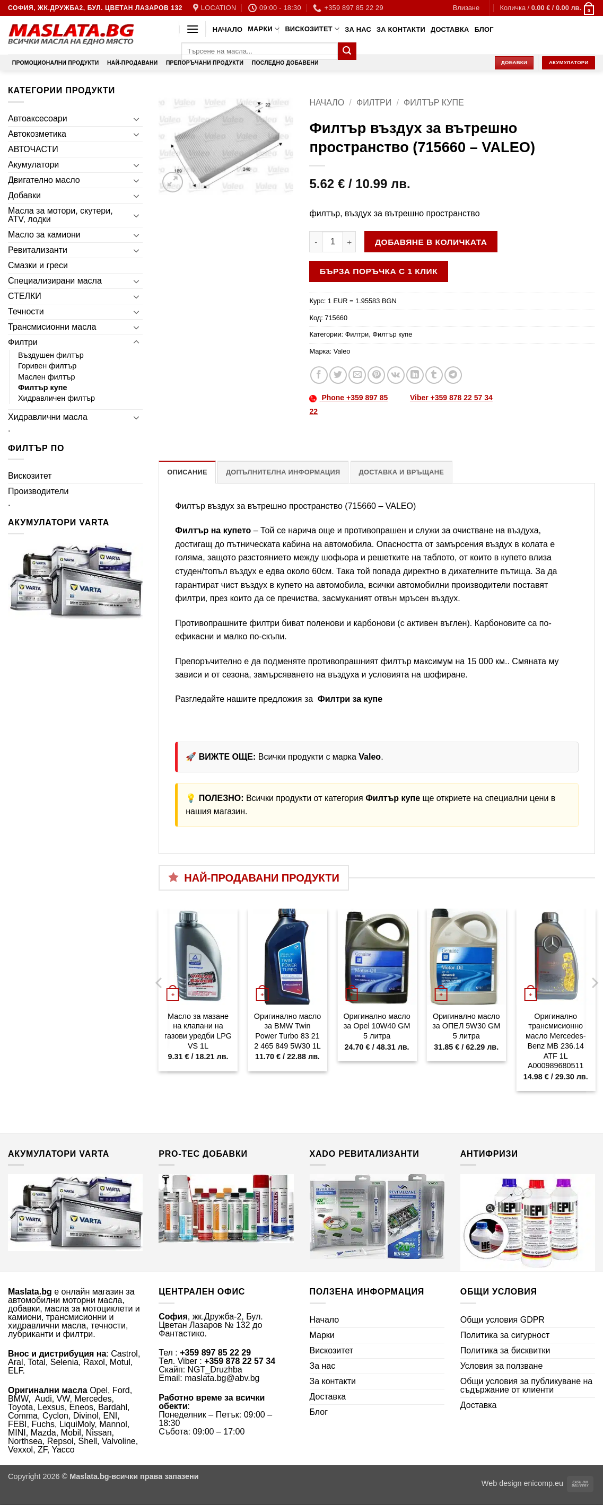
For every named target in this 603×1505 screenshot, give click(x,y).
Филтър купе (42, 387)
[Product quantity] (332, 241)
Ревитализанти (37, 249)
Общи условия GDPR (502, 1319)
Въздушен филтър (51, 355)
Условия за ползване (501, 1365)
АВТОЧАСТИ (33, 149)
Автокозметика (37, 133)
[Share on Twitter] (338, 375)
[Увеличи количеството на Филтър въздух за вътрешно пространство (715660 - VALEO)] (349, 241)
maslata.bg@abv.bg (222, 1378)
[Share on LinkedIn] (415, 375)
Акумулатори (33, 164)
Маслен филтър (46, 377)
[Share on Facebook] (319, 375)
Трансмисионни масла (52, 326)
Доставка (450, 29)
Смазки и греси (38, 265)
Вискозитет (312, 29)
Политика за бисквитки (505, 1350)
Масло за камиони (44, 234)
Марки (263, 29)
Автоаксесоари (37, 118)
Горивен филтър (47, 366)
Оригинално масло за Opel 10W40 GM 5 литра (376, 1026)
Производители (38, 491)
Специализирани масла (55, 280)
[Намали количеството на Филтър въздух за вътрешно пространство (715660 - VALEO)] (315, 241)
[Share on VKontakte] (396, 375)
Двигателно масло (44, 179)
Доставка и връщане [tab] (401, 472)
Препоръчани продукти (204, 63)
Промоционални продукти (55, 63)
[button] (466, 8)
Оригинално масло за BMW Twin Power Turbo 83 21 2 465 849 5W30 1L (287, 1031)
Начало (227, 29)
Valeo (342, 351)
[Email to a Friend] (357, 375)
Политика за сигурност (505, 1335)
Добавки (24, 195)
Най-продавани (132, 63)
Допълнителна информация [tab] (283, 472)
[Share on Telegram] (453, 375)
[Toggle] (136, 118)
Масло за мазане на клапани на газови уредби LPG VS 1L (198, 1031)
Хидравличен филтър (56, 398)
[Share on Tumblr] (434, 375)
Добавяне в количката (431, 242)
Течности (26, 311)
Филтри (23, 342)
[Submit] (347, 51)
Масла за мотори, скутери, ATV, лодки (60, 215)
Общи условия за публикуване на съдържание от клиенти (526, 1385)
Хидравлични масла (48, 416)
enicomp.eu (543, 1483)
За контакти (401, 29)
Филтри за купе (349, 698)
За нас (358, 29)
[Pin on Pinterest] (376, 375)
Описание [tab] (187, 472)
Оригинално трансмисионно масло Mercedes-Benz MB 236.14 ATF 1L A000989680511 (556, 1041)
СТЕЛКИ (24, 296)
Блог (484, 29)
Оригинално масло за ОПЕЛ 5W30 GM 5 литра (466, 1026)
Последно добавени (285, 63)
